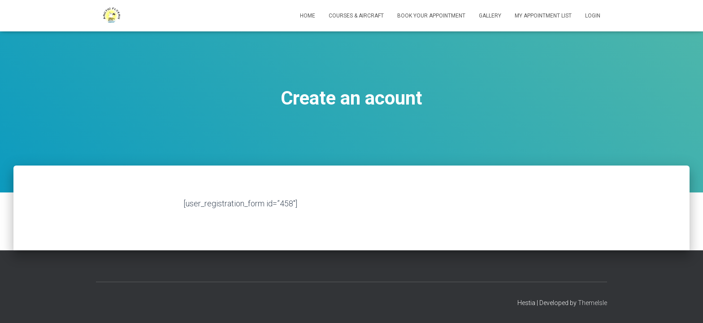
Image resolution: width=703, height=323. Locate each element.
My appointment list (543, 16)
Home (307, 16)
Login (592, 16)
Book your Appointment (431, 16)
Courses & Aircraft (356, 16)
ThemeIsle (592, 302)
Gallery (490, 16)
